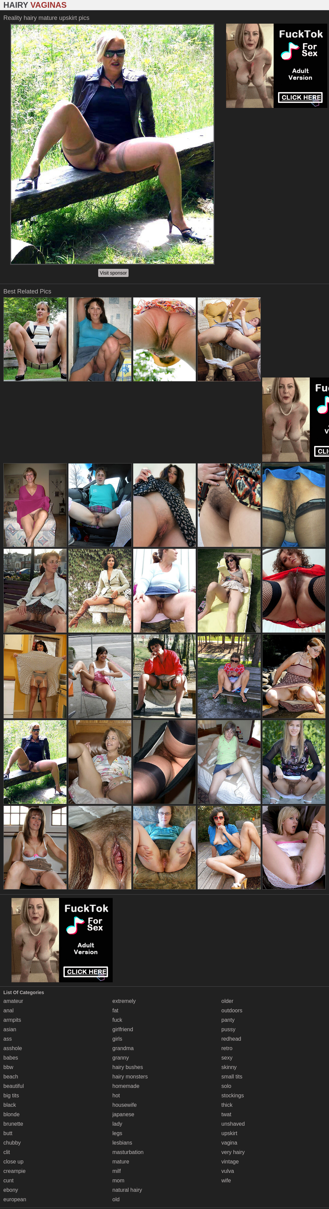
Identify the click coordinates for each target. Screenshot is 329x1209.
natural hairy (127, 1190)
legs (117, 1133)
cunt (8, 1180)
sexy (226, 1058)
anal (8, 1010)
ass (7, 1039)
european (14, 1199)
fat (115, 1010)
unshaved (233, 1124)
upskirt (229, 1133)
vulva (227, 1171)
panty (228, 1020)
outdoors (231, 1010)
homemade (125, 1086)
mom (118, 1180)
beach (10, 1076)
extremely (124, 1001)
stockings (232, 1095)
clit (6, 1152)
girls (117, 1039)
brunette (13, 1124)
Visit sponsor (113, 273)
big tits (11, 1095)
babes (10, 1058)
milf (116, 1171)
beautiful (13, 1086)
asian (9, 1029)
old (115, 1199)
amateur (13, 1001)
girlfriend (122, 1029)
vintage (230, 1161)
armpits (12, 1020)
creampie (14, 1171)
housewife (124, 1105)
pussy (228, 1029)
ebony (10, 1190)
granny (120, 1058)
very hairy (233, 1152)
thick (226, 1105)
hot (116, 1095)
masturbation (128, 1152)
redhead (231, 1039)
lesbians (122, 1143)
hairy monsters (130, 1076)
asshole (12, 1048)
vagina (229, 1143)
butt (7, 1133)
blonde (11, 1114)
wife (226, 1180)
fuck (117, 1020)
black (9, 1105)
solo (226, 1086)
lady (117, 1124)
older (227, 1001)
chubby (12, 1143)
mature (120, 1161)
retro (226, 1048)
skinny (229, 1067)
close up (13, 1161)
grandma (123, 1048)
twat (226, 1114)
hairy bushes (127, 1067)
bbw (8, 1067)
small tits (231, 1076)
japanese (123, 1114)
